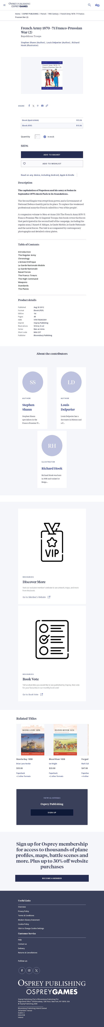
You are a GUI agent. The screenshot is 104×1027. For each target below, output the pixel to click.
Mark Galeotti (87, 763)
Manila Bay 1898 (24, 759)
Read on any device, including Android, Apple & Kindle (47, 175)
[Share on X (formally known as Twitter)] (33, 106)
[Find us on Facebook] (22, 970)
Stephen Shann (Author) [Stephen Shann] (33, 42)
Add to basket (52, 154)
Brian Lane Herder (23, 763)
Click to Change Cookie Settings (31, 928)
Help (20, 940)
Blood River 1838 (57, 759)
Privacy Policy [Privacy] (23, 911)
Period (43, 14)
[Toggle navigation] (4, 5)
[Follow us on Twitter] (36, 970)
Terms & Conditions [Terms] (26, 915)
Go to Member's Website (34, 597)
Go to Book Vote (30, 694)
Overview (22, 907)
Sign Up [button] (52, 812)
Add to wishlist (52, 163)
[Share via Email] (42, 106)
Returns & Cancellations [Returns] (27, 952)
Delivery (21, 948)
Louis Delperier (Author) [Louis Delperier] (58, 42)
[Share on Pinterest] (38, 106)
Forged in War (88, 759)
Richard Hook (52, 468)
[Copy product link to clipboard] (47, 106)
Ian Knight (53, 763)
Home (17, 14)
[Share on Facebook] (29, 106)
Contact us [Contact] (22, 944)
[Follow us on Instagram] (29, 970)
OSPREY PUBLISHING (30, 14)
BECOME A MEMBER (52, 878)
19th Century (53, 14)
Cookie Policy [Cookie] (23, 924)
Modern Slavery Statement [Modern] (29, 920)
